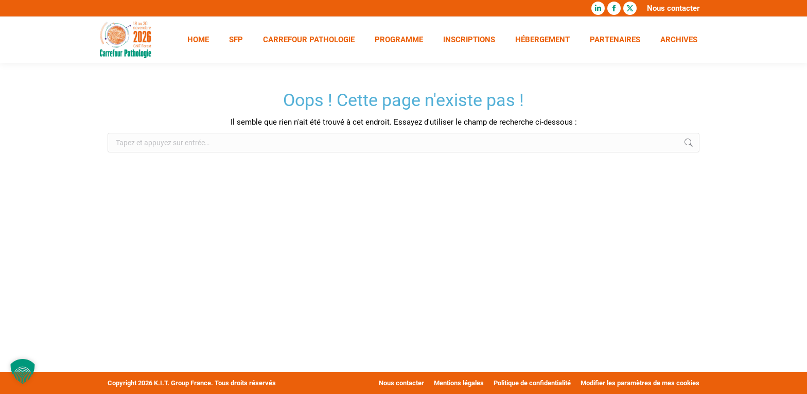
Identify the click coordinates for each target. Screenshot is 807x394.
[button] (22, 371)
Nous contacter (673, 8)
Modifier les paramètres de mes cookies (640, 383)
